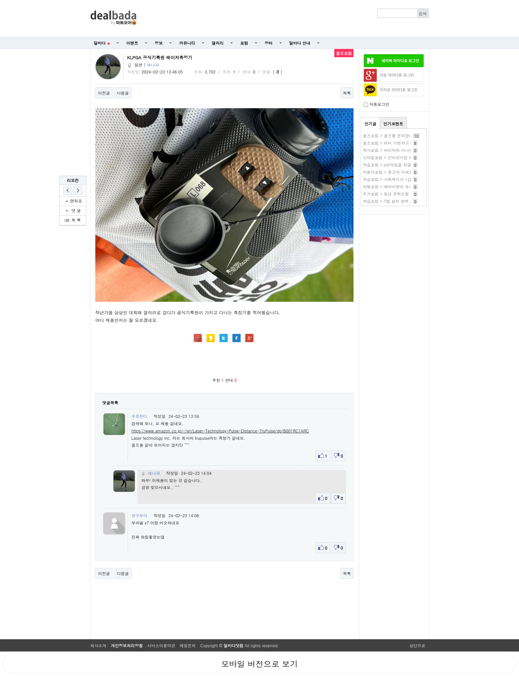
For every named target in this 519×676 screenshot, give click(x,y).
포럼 (244, 43)
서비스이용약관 (161, 645)
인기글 (370, 123)
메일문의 (188, 645)
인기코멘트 (393, 123)
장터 (269, 43)
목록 (347, 93)
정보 (159, 43)
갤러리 (218, 43)
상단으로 (417, 645)
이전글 (104, 93)
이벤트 (132, 43)
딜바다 (102, 43)
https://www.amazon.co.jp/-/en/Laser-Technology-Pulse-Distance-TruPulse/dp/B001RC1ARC (220, 430)
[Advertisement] (286, 18)
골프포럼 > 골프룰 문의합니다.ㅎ (392, 135)
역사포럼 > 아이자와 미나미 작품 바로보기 (401, 150)
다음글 (123, 93)
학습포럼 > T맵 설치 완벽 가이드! (393, 201)
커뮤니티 (187, 43)
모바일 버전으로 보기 (259, 663)
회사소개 (98, 645)
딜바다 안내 (299, 43)
